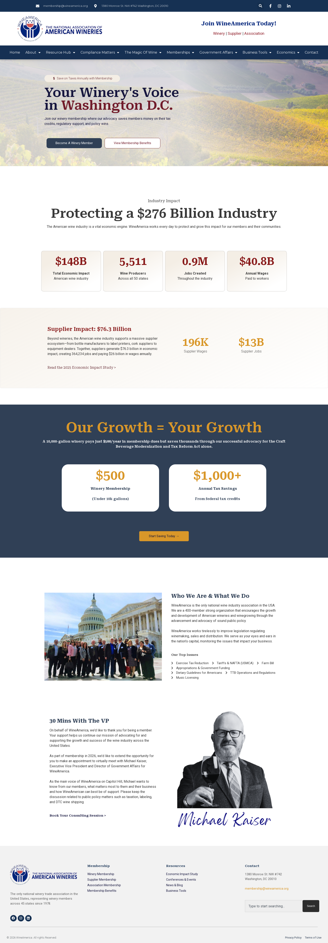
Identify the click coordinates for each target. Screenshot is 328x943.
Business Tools (257, 52)
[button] (260, 6)
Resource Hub (60, 52)
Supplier (235, 33)
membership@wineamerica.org (266, 888)
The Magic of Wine (142, 52)
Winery (219, 33)
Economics (288, 52)
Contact (311, 52)
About (33, 52)
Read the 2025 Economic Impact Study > (81, 368)
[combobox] (274, 906)
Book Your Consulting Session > (78, 815)
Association (254, 33)
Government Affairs (218, 52)
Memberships (180, 52)
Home (15, 52)
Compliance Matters (100, 52)
